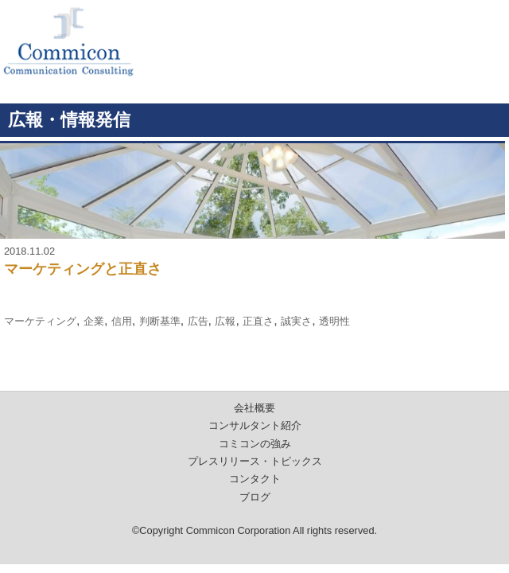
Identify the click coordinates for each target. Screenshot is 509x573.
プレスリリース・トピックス (255, 461)
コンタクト (255, 479)
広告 (198, 321)
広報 (225, 321)
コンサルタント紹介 (254, 425)
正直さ (258, 321)
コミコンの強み (255, 444)
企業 (94, 321)
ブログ (254, 497)
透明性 (334, 321)
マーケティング (40, 321)
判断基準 (160, 321)
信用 (121, 321)
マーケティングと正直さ (82, 269)
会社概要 (254, 408)
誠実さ (296, 321)
